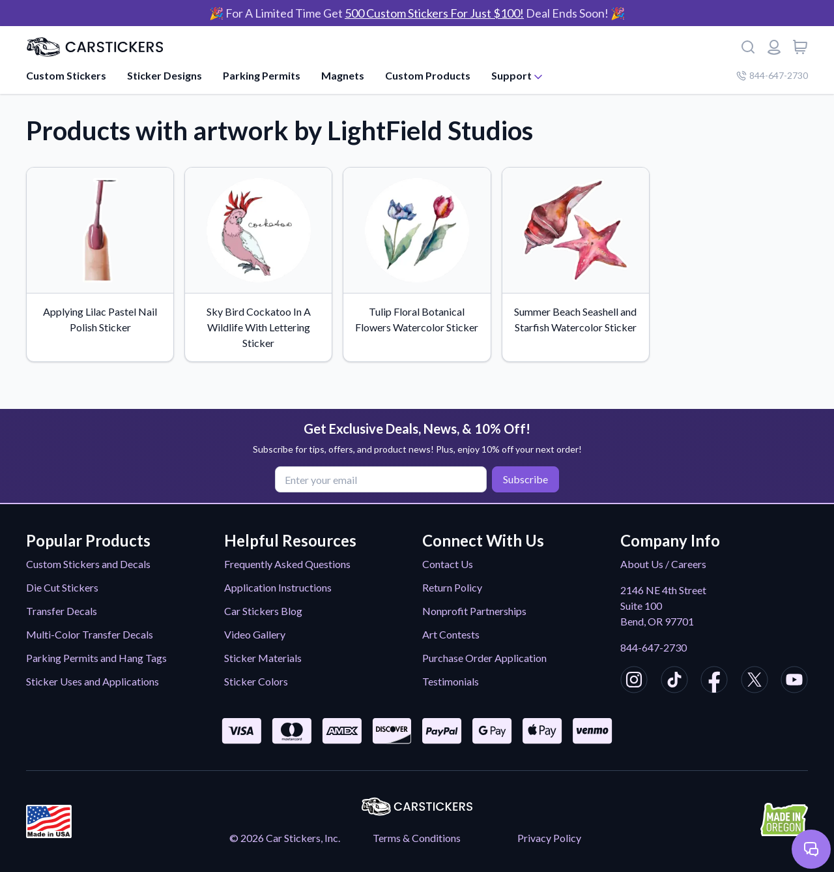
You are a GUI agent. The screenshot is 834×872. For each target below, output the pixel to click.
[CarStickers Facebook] (714, 681)
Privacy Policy (549, 838)
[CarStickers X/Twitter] (754, 681)
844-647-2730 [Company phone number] (772, 75)
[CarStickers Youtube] (794, 681)
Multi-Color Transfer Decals (89, 634)
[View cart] (800, 47)
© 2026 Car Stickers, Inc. (284, 838)
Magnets (342, 75)
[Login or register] (774, 47)
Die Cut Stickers (62, 587)
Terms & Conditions (417, 838)
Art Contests (451, 634)
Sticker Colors (256, 681)
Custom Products (427, 75)
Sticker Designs (164, 75)
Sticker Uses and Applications (92, 681)
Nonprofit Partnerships (474, 611)
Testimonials (450, 681)
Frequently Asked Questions (287, 564)
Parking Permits (261, 75)
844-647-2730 (653, 647)
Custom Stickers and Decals (88, 564)
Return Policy (452, 587)
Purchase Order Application (484, 658)
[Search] (748, 47)
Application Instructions (278, 587)
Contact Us (447, 564)
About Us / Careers (663, 564)
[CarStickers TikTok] (674, 681)
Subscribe (525, 479)
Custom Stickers (66, 75)
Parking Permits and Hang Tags (96, 658)
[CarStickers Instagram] (634, 681)
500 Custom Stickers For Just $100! (434, 13)
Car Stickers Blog (263, 611)
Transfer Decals (61, 611)
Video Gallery (254, 634)
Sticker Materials (263, 658)
